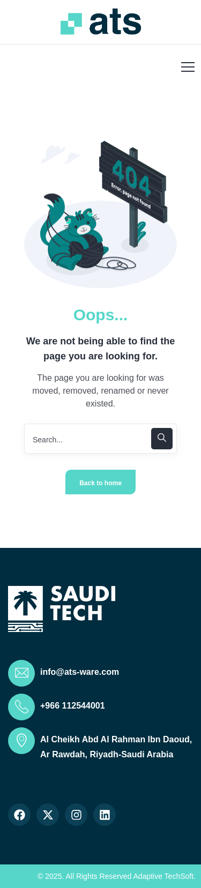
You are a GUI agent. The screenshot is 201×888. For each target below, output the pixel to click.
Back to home (100, 483)
